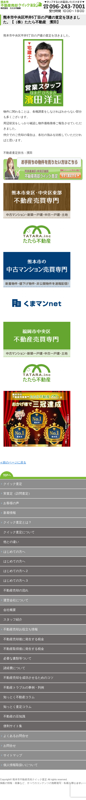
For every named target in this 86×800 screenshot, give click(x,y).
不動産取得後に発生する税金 (23, 649)
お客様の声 (11, 503)
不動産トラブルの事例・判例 (23, 687)
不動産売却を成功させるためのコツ (28, 677)
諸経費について (14, 668)
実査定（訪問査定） (17, 493)
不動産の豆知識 (14, 716)
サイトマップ (12, 755)
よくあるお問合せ (15, 736)
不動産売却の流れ (15, 590)
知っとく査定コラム (17, 706)
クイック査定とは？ (17, 522)
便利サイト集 (12, 726)
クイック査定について (19, 532)
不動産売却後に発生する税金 (23, 639)
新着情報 (9, 512)
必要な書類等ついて (17, 658)
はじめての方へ (14, 551)
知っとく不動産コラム (19, 697)
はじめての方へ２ (15, 571)
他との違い (11, 542)
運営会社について (15, 600)
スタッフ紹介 (12, 619)
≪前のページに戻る (13, 462)
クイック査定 (12, 484)
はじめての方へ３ (15, 580)
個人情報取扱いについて (20, 765)
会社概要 (9, 610)
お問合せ (9, 745)
